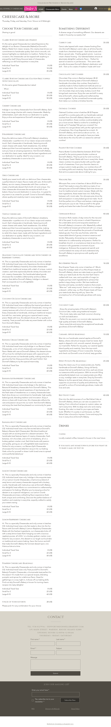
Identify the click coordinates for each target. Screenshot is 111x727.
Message (34, 657)
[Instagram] (76, 8)
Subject (59, 648)
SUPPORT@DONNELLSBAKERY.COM (65, 627)
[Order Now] (33, 8)
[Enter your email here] (55, 694)
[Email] (42, 653)
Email (33, 648)
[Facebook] (80, 8)
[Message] (55, 664)
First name (35, 639)
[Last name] (67, 643)
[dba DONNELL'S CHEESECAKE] (11, 8)
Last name (60, 639)
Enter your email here (40, 690)
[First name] (42, 643)
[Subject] (67, 653)
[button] (109, 8)
